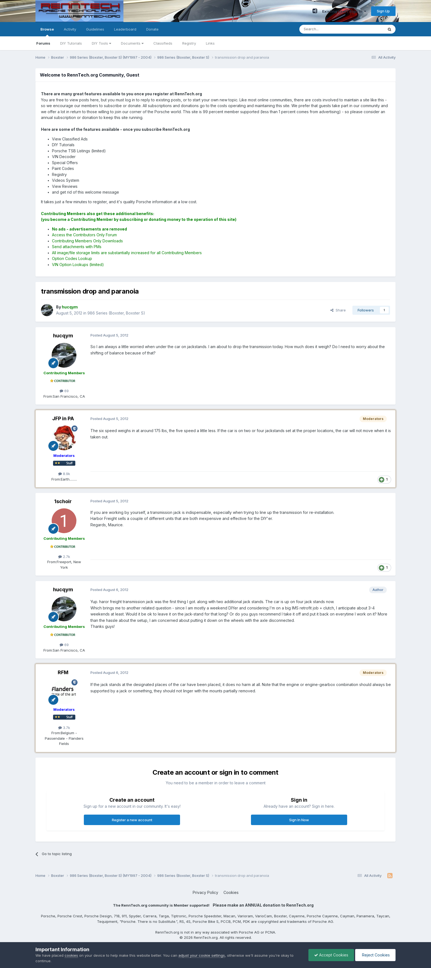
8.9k (64, 473)
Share (338, 310)
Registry (189, 43)
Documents (132, 43)
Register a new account (132, 820)
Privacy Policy (205, 892)
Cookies (231, 892)
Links (210, 43)
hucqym (63, 335)
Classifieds (162, 43)
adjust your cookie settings (201, 955)
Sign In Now (299, 820)
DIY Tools (101, 43)
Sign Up (383, 11)
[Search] (327, 29)
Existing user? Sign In (344, 11)
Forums (43, 43)
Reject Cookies (375, 955)
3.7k (64, 727)
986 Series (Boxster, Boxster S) (116, 313)
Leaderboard (125, 29)
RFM (63, 672)
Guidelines (95, 29)
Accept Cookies (331, 955)
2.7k (64, 556)
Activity (70, 29)
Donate (152, 29)
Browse (47, 31)
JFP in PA (63, 418)
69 (64, 391)
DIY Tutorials (71, 43)
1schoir (63, 501)
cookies (71, 955)
